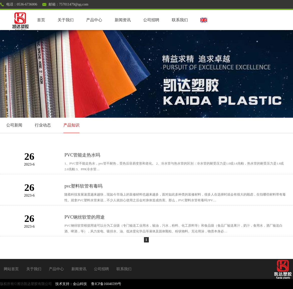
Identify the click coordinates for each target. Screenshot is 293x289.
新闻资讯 (123, 20)
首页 (41, 20)
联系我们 (180, 20)
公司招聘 (151, 20)
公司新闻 (14, 125)
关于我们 (66, 20)
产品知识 (71, 125)
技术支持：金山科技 (71, 284)
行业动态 (43, 125)
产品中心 (94, 20)
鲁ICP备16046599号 (106, 284)
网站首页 (11, 269)
